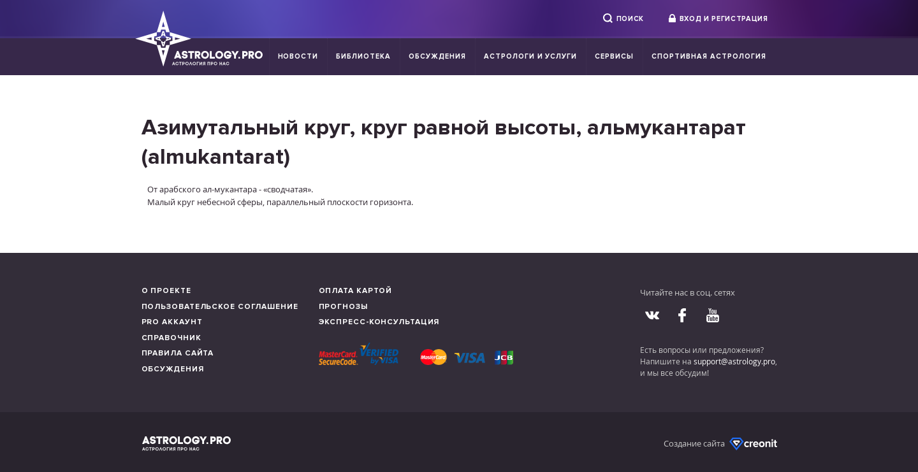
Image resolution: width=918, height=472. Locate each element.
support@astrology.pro (734, 361)
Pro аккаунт (172, 322)
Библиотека (363, 56)
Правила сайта (178, 353)
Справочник (171, 338)
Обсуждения (437, 56)
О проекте (166, 291)
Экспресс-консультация (379, 322)
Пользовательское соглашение (220, 306)
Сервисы (614, 56)
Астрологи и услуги (531, 56)
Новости (298, 56)
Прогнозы (343, 306)
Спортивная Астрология (709, 56)
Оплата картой (356, 291)
